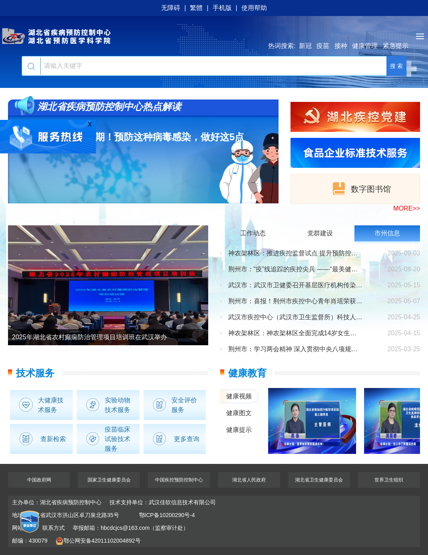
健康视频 (239, 396)
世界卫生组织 (388, 480)
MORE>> (406, 208)
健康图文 (239, 413)
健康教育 (247, 373)
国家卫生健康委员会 (109, 480)
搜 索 (396, 66)
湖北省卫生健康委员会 (319, 480)
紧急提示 (395, 45)
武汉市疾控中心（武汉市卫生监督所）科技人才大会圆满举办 (295, 317)
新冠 (305, 45)
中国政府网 (39, 480)
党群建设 (320, 233)
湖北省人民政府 (249, 480)
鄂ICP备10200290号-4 (167, 515)
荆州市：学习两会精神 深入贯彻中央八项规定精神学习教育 (295, 349)
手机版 (222, 7)
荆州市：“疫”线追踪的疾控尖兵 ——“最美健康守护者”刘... (295, 269)
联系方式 (53, 528)
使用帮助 (254, 7)
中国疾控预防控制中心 (179, 480)
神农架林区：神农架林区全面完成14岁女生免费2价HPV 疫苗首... (295, 333)
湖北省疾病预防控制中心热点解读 (109, 106)
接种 (340, 45)
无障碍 (170, 7)
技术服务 (35, 373)
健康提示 (239, 429)
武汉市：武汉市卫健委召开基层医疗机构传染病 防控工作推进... (295, 285)
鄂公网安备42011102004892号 (98, 540)
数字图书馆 (361, 189)
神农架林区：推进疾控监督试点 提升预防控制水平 (295, 253)
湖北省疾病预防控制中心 (214, 36)
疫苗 (323, 45)
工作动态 (253, 233)
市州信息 (387, 233)
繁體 (196, 7)
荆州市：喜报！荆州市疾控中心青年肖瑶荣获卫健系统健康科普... (295, 301)
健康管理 (365, 45)
